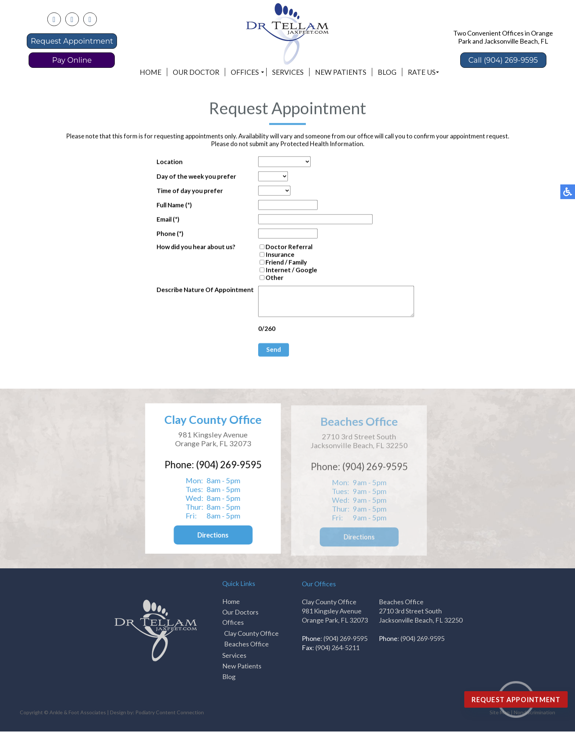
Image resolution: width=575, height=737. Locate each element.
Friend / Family (277, 263)
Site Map (500, 718)
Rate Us (422, 72)
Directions (211, 540)
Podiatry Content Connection (169, 718)
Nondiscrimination (534, 718)
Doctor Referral (279, 247)
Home (150, 72)
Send (264, 355)
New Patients (340, 72)
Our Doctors (240, 617)
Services (288, 72)
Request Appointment (72, 41)
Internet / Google (282, 270)
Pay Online (72, 60)
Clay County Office (251, 639)
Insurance (270, 255)
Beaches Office (246, 649)
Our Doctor (196, 72)
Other (265, 278)
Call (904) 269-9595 (503, 60)
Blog (387, 72)
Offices (245, 72)
